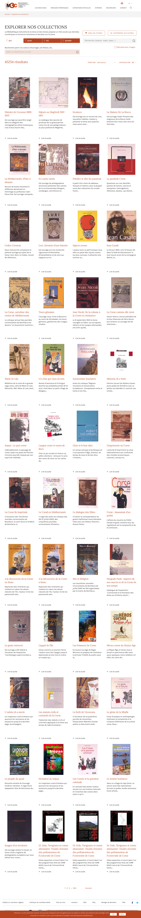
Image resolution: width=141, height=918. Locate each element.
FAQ (93, 902)
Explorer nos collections (20, 14)
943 (74, 888)
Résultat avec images (125, 47)
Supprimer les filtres (122, 33)
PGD (123, 902)
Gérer (122, 914)
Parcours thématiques (59, 8)
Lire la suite (12, 138)
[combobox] (107, 40)
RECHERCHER (111, 8)
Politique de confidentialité (40, 902)
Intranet (74, 902)
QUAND (66, 41)
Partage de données (108, 902)
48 (133, 62)
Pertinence (101, 62)
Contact (123, 8)
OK (113, 914)
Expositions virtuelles (82, 8)
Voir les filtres (93, 33)
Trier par (92, 62)
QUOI (28, 41)
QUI (9, 41)
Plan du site (60, 902)
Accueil (7, 14)
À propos (98, 8)
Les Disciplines (40, 8)
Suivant (88, 888)
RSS (84, 902)
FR (129, 3)
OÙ (46, 41)
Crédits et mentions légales (13, 902)
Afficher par (124, 62)
